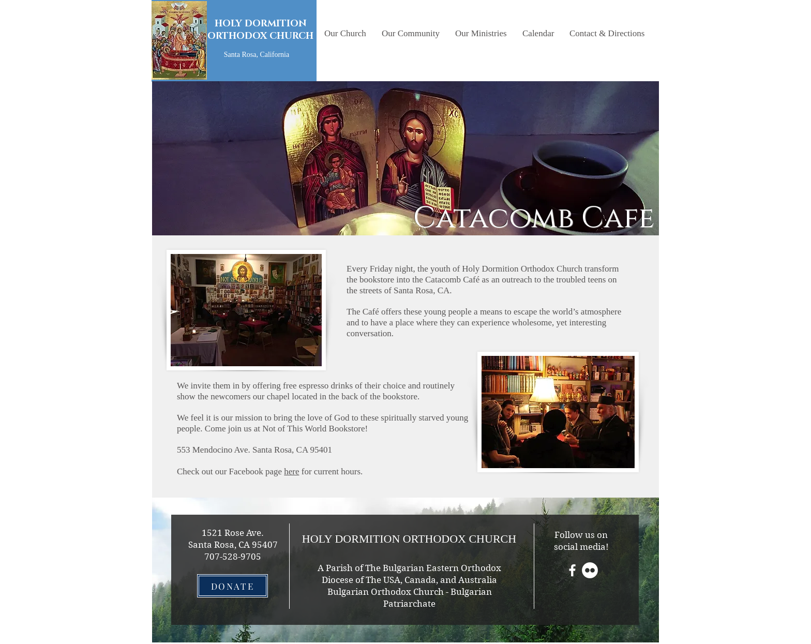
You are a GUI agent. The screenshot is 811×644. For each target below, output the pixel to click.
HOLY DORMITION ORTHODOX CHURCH (260, 30)
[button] (345, 33)
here (291, 471)
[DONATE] (232, 585)
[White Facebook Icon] (572, 570)
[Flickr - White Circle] (590, 570)
